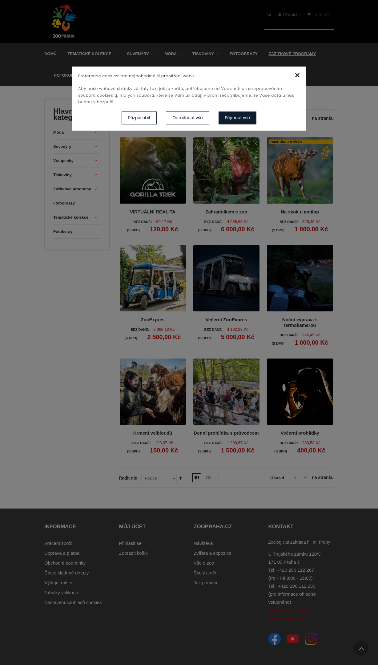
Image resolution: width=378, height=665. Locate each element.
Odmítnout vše (187, 118)
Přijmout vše (237, 118)
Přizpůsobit (139, 118)
